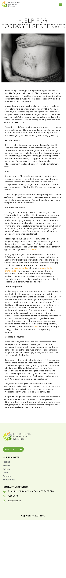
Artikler (6, 465)
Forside (6, 461)
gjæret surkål (21, 268)
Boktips (6, 469)
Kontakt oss (9, 479)
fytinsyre (32, 249)
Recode (7, 476)
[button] (60, 4)
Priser (5, 472)
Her (36, 326)
